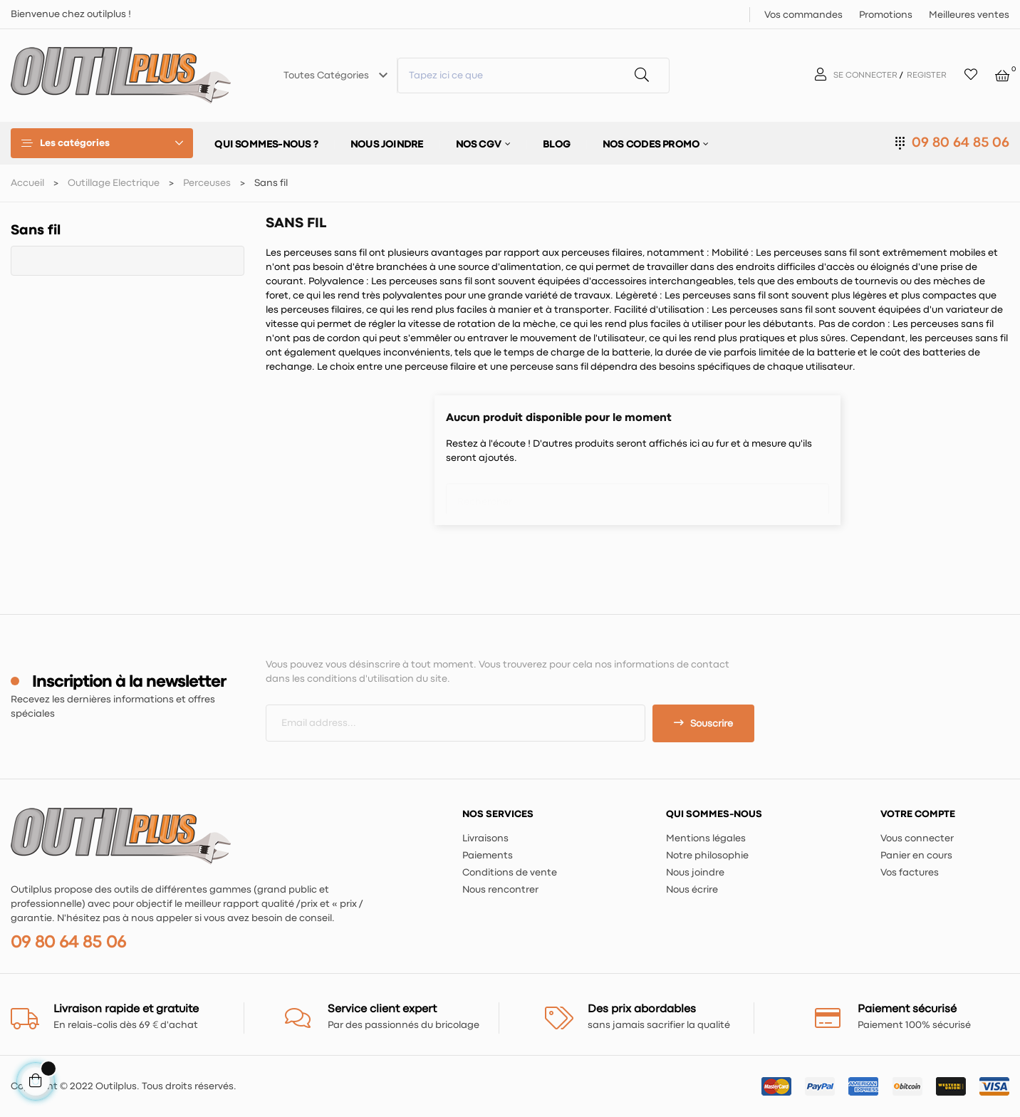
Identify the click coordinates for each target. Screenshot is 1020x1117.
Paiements (487, 855)
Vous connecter (917, 838)
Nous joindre (695, 872)
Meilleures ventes (969, 15)
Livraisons (485, 838)
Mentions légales (706, 838)
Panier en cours (916, 855)
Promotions (885, 15)
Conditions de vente (509, 872)
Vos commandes (803, 15)
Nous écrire (692, 889)
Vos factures (909, 872)
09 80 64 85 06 (960, 143)
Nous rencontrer (500, 889)
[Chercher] (637, 495)
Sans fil (36, 230)
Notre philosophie (707, 855)
